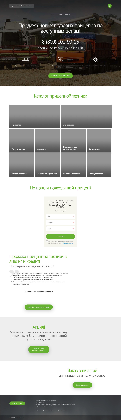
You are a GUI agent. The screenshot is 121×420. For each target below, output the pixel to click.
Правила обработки (67, 243)
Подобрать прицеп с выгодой (38, 307)
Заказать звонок (17, 403)
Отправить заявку (82, 385)
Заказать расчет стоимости (60, 76)
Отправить (60, 236)
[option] (60, 43)
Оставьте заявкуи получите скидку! (38, 349)
